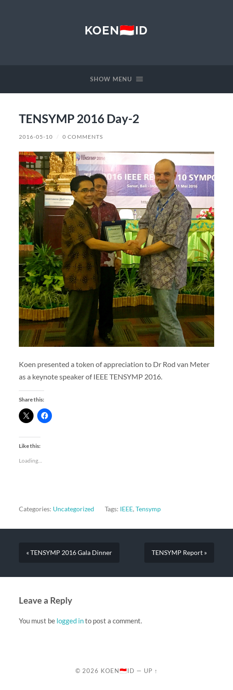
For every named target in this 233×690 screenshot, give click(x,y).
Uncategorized (73, 509)
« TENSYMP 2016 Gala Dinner (69, 552)
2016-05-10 (36, 136)
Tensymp (148, 509)
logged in (70, 620)
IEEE (126, 509)
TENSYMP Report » (179, 552)
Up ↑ (151, 670)
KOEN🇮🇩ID (116, 30)
